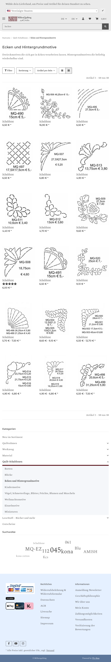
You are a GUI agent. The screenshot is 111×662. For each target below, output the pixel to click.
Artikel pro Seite (44, 70)
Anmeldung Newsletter (88, 590)
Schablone (8, 121)
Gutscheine (8, 524)
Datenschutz (47, 600)
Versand (50, 650)
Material (7, 455)
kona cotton (22, 556)
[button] (83, 19)
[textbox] (52, 11)
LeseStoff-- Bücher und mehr (18, 518)
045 (55, 550)
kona (67, 551)
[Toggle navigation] (3, 17)
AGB (43, 606)
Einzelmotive (12, 506)
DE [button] (62, 19)
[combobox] (52, 11)
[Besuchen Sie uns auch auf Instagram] (23, 643)
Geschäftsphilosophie (87, 596)
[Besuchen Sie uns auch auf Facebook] (9, 643)
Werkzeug (8, 449)
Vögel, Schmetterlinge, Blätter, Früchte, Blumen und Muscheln (40, 493)
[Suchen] (105, 26)
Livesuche (46, 612)
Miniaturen (11, 512)
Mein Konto (82, 608)
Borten (8, 469)
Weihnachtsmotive (15, 499)
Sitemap (45, 617)
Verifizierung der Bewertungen (85, 627)
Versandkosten (83, 620)
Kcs (45, 557)
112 (45, 551)
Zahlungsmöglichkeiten (88, 614)
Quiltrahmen (9, 443)
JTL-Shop (95, 658)
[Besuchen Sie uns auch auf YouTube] (16, 643)
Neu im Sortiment (12, 437)
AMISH (90, 552)
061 (68, 542)
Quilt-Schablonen (12, 462)
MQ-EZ (33, 549)
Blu (78, 548)
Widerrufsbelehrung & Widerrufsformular (53, 592)
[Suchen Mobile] (52, 26)
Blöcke (8, 475)
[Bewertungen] (9, 284)
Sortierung (23, 70)
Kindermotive (12, 487)
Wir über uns (82, 602)
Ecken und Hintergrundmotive (22, 481)
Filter (8, 70)
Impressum (46, 623)
